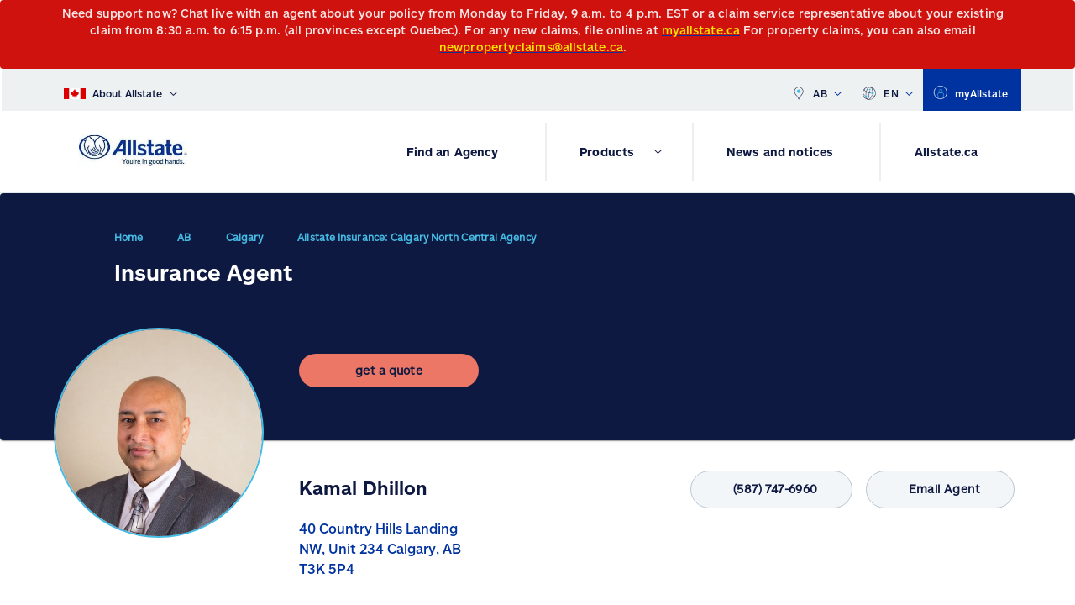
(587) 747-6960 (752, 489)
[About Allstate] (120, 90)
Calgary (245, 244)
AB (816, 90)
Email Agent (933, 489)
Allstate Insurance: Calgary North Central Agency (416, 244)
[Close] (1058, 18)
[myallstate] (972, 90)
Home (128, 244)
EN (887, 90)
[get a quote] (389, 384)
